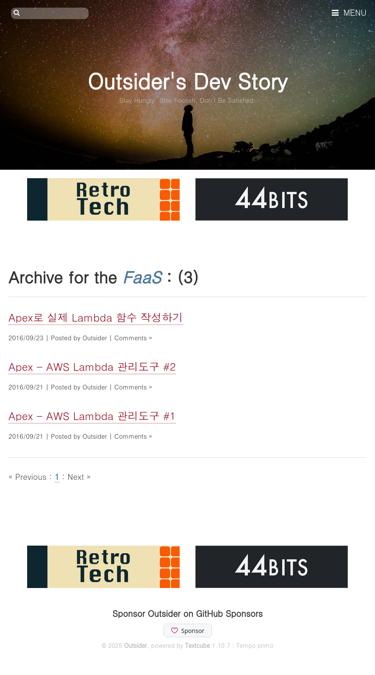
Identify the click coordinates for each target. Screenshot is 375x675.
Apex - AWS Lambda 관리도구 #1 (92, 415)
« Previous (28, 476)
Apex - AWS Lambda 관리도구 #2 (92, 366)
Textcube (197, 645)
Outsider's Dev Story (187, 80)
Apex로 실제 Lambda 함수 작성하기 (95, 317)
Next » (79, 476)
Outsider (135, 645)
